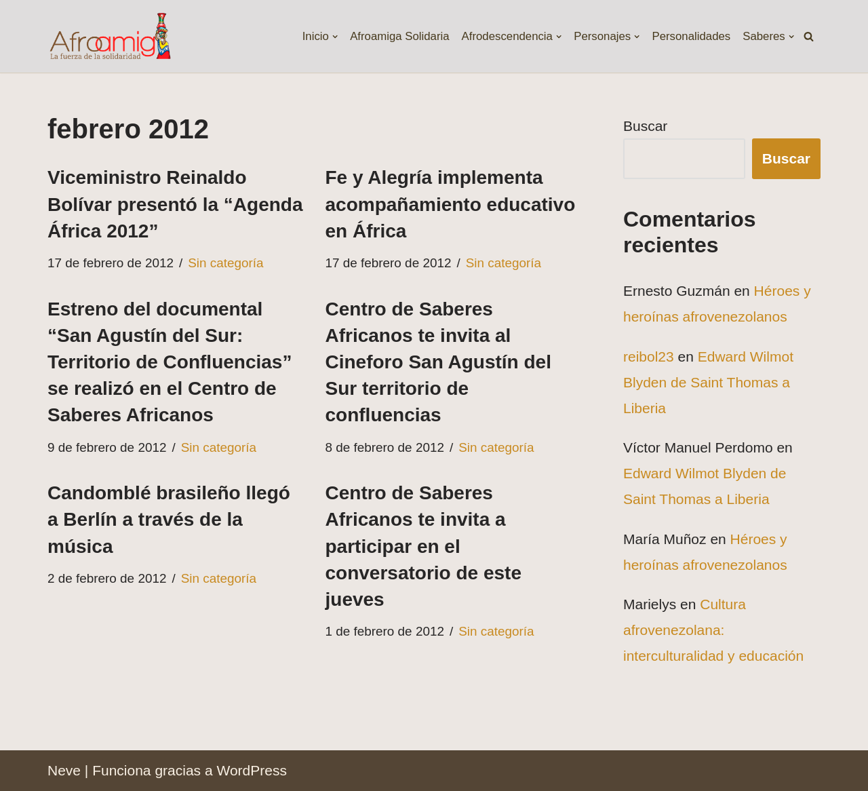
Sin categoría (225, 263)
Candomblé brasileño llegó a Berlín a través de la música (168, 519)
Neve (64, 770)
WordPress (251, 770)
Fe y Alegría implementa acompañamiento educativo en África (451, 204)
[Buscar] (809, 36)
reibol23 (648, 356)
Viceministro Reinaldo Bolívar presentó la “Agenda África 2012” (175, 204)
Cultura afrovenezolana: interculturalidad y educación (713, 629)
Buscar (645, 126)
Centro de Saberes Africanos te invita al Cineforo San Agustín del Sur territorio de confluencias (438, 362)
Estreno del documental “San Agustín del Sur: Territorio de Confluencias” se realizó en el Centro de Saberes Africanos (169, 362)
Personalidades (691, 36)
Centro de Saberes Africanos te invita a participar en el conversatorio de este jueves (423, 546)
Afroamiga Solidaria (399, 36)
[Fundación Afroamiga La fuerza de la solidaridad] (109, 36)
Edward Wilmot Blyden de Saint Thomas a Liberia (708, 382)
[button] (334, 36)
